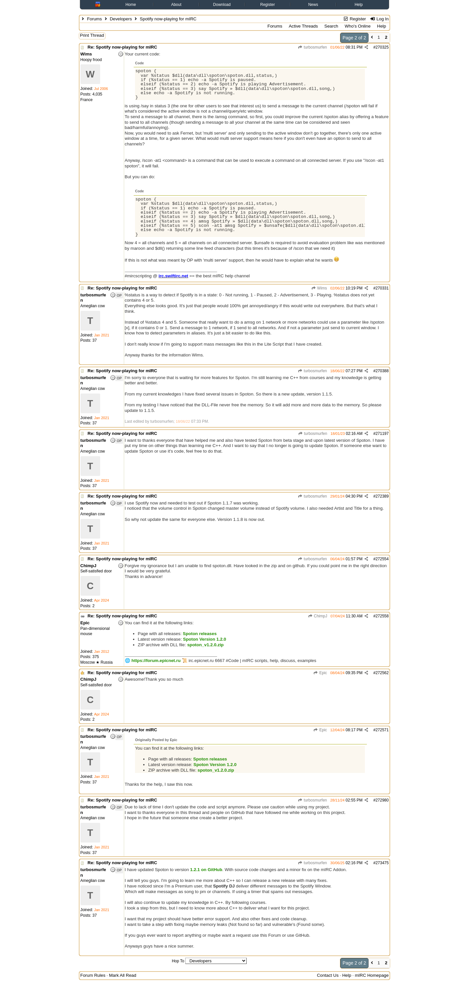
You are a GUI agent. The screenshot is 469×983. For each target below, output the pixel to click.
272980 (382, 800)
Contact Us (328, 975)
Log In (379, 18)
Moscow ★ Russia (96, 662)
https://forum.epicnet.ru (156, 660)
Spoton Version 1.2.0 (204, 639)
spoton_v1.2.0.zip (205, 644)
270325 (382, 47)
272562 (382, 673)
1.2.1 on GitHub (206, 869)
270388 (382, 371)
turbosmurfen (312, 47)
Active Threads (303, 26)
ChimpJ (317, 616)
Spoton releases (200, 633)
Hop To (178, 961)
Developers (121, 18)
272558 (382, 616)
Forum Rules (92, 975)
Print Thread (92, 35)
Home (130, 4)
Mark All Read (122, 975)
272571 (382, 730)
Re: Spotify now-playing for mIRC (122, 47)
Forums (94, 18)
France (86, 99)
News (313, 4)
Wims (319, 288)
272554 (382, 559)
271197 (382, 433)
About (176, 4)
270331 (382, 288)
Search (331, 26)
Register (267, 4)
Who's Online (357, 26)
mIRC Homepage (372, 975)
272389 (382, 496)
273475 (382, 863)
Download (222, 4)
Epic (320, 673)
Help (359, 4)
